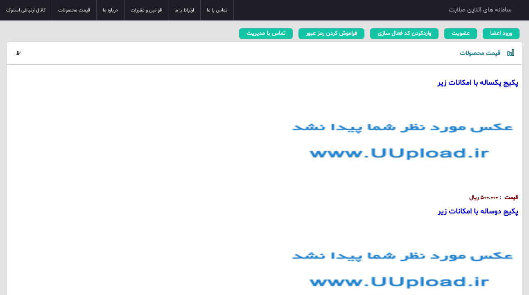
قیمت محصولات (74, 10)
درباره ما (110, 10)
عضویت (461, 33)
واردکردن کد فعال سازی (404, 33)
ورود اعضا (501, 33)
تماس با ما (217, 10)
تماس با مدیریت (265, 33)
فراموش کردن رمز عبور (331, 33)
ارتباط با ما (184, 10)
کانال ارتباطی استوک (25, 10)
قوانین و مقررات (146, 10)
